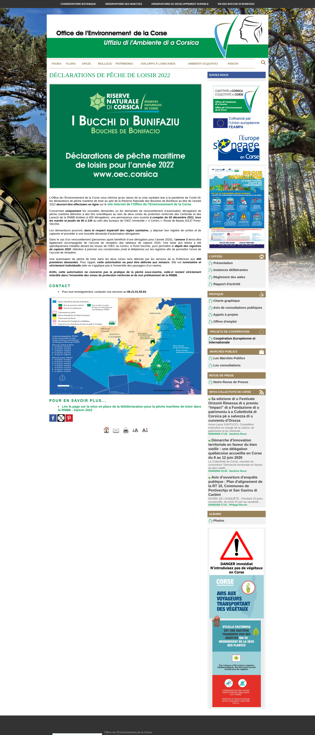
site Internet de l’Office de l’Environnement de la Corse (144, 204)
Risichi (233, 63)
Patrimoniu (124, 63)
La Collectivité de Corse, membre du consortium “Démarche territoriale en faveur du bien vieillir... (236, 443)
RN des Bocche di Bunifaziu (236, 4)
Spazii (86, 63)
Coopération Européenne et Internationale (228, 343)
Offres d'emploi (220, 325)
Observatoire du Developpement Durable (180, 4)
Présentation (219, 263)
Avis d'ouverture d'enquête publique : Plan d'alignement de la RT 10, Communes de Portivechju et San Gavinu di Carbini (236, 456)
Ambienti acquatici (203, 63)
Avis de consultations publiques (231, 310)
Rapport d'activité (222, 285)
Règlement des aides (224, 278)
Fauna (56, 63)
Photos (215, 484)
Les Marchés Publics (224, 361)
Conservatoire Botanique (78, 4)
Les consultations (222, 369)
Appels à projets (221, 317)
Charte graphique (222, 303)
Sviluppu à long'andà (158, 63)
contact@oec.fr (126, 718)
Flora (71, 63)
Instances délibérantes (225, 271)
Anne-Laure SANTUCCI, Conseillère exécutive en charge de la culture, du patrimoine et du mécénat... (235, 417)
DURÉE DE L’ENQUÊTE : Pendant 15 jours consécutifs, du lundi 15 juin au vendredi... (233, 464)
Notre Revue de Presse (225, 386)
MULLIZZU (105, 63)
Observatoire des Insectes (124, 4)
